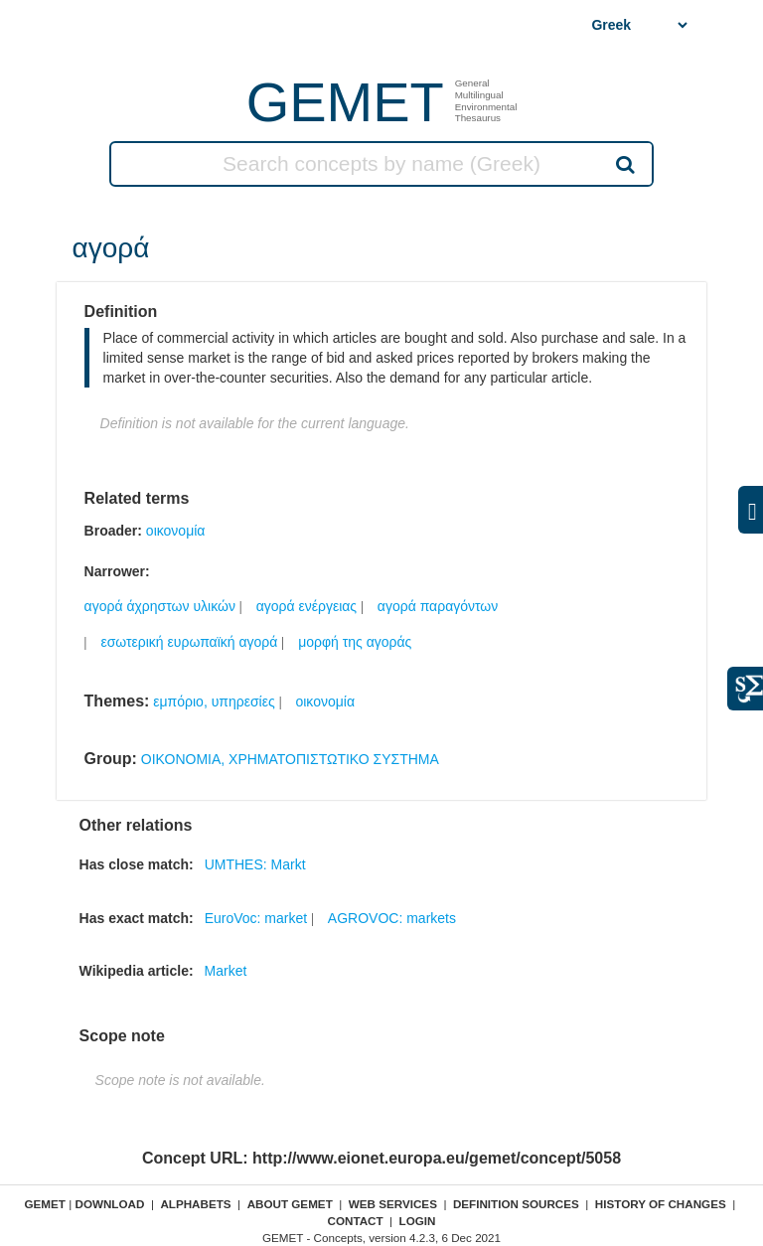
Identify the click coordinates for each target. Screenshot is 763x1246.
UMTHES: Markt (255, 864)
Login (417, 1220)
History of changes (660, 1203)
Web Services (393, 1203)
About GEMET (290, 1203)
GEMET (345, 101)
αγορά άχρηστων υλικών (159, 606)
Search (624, 164)
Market (226, 971)
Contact (354, 1220)
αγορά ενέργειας (306, 606)
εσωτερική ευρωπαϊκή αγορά (188, 642)
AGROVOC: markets (392, 918)
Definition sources (516, 1203)
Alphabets (195, 1203)
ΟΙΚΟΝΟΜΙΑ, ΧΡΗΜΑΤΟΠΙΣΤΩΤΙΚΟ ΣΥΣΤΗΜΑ (290, 759)
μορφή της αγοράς (354, 642)
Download (109, 1203)
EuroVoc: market (256, 918)
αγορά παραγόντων (438, 606)
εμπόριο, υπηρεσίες (213, 701)
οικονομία (176, 531)
